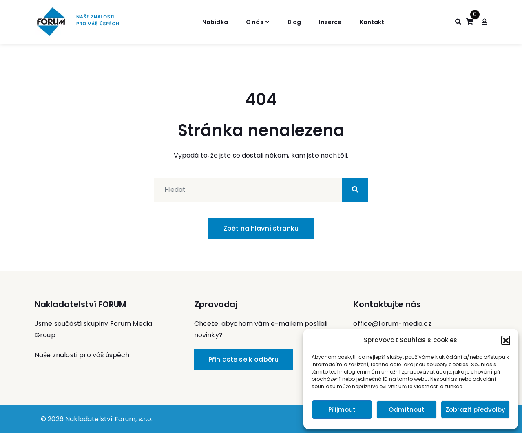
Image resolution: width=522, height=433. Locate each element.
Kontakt (379, 21)
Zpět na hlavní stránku (261, 228)
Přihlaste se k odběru (243, 359)
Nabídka (207, 21)
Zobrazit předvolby (475, 409)
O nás (251, 21)
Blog (294, 21)
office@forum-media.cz (392, 323)
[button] (506, 340)
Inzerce (333, 21)
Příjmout (342, 409)
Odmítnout (407, 409)
